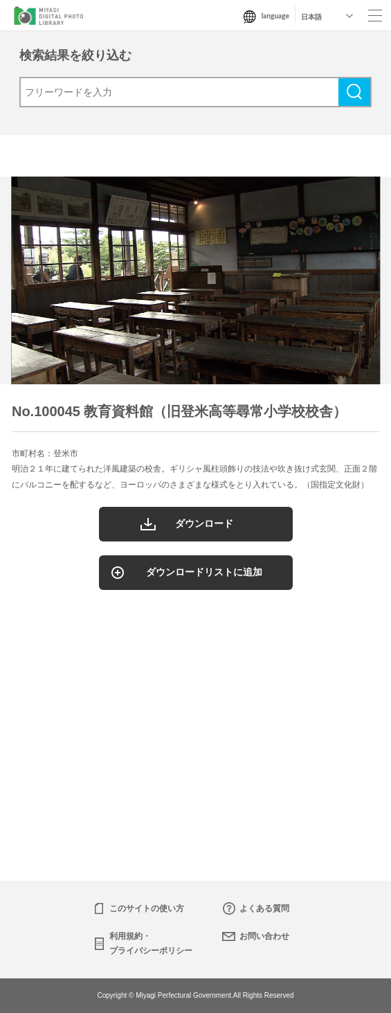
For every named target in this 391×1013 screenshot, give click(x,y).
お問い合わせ (264, 936)
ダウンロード (204, 523)
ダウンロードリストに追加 (204, 571)
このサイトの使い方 (146, 908)
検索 (354, 92)
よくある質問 (264, 908)
